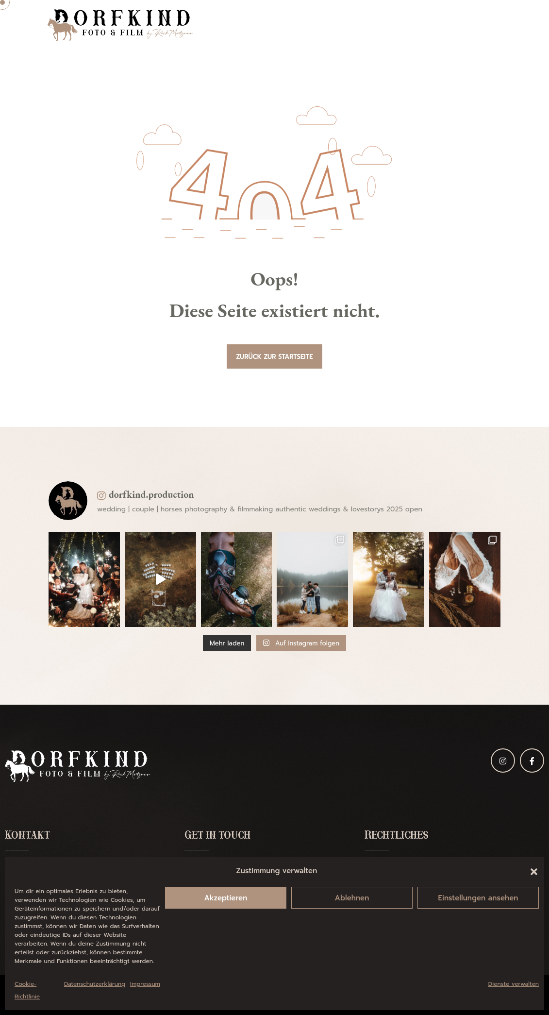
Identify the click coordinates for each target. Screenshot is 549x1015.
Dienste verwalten (513, 984)
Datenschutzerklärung (94, 984)
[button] (534, 871)
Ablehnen (352, 898)
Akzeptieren (226, 898)
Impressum (145, 984)
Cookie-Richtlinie (27, 990)
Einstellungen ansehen (478, 898)
